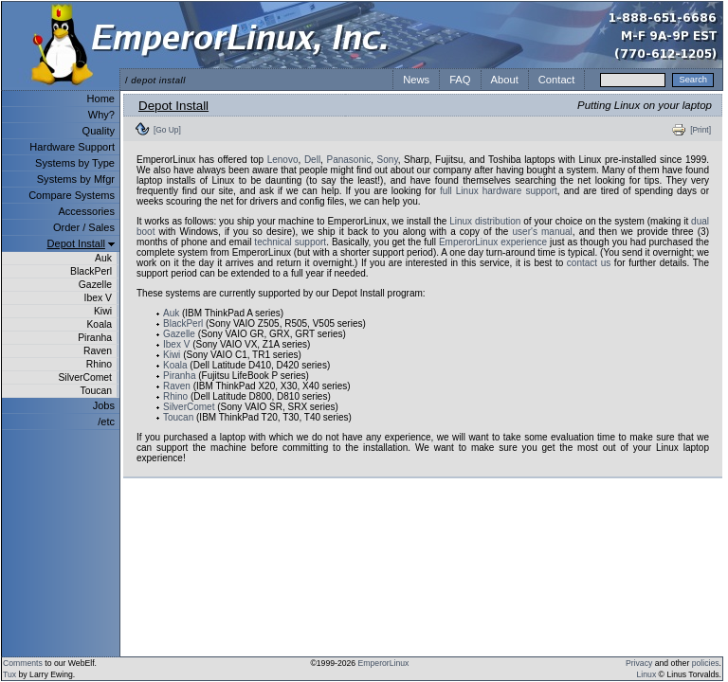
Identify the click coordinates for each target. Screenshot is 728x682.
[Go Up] (167, 130)
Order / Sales (84, 227)
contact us (588, 263)
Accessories (86, 211)
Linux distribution (484, 221)
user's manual (543, 231)
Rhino (99, 364)
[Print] (700, 130)
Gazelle (95, 284)
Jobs (104, 405)
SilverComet (85, 377)
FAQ (459, 79)
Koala (99, 324)
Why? (101, 114)
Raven (97, 351)
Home (101, 98)
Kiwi (103, 311)
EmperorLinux (384, 663)
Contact (556, 79)
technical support (290, 242)
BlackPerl (91, 271)
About (505, 79)
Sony (387, 159)
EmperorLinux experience (493, 242)
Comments (23, 663)
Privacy (639, 663)
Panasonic (349, 159)
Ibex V (98, 298)
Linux (647, 674)
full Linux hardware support (498, 191)
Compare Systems (71, 195)
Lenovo (283, 159)
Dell (312, 159)
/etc (106, 421)
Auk (103, 258)
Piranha (95, 337)
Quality (98, 130)
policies (705, 663)
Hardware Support (72, 147)
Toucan (96, 391)
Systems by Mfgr (76, 179)
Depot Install (76, 243)
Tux (9, 674)
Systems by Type (75, 163)
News (416, 79)
